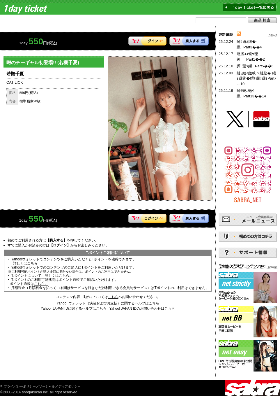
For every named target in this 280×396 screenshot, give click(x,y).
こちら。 (66, 276)
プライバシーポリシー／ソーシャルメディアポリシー (42, 386)
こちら (32, 263)
